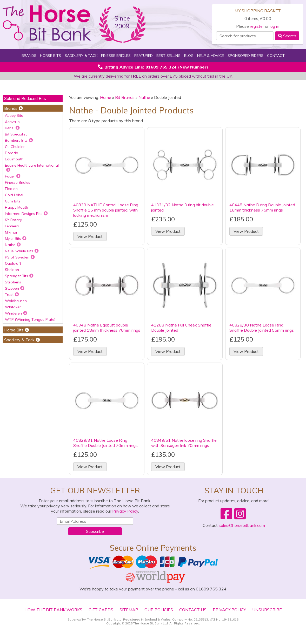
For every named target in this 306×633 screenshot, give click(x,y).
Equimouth (14, 159)
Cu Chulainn (15, 146)
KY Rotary (13, 219)
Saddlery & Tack (81, 55)
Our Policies (158, 609)
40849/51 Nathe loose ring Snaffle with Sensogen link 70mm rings (184, 443)
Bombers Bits (19, 140)
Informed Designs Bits (26, 213)
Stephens (13, 282)
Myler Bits (15, 238)
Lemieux (12, 226)
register (257, 26)
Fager (13, 176)
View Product (90, 236)
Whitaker (13, 307)
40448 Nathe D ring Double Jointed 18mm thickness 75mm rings (262, 207)
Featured (143, 55)
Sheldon (12, 269)
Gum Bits (12, 201)
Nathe (13, 244)
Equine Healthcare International (32, 167)
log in (274, 26)
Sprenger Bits (19, 276)
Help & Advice (210, 55)
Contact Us (193, 609)
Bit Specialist (16, 134)
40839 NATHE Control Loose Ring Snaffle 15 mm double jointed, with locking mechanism (105, 210)
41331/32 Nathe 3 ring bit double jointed (182, 207)
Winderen (16, 313)
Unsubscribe (267, 609)
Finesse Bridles (116, 55)
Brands (29, 55)
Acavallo (12, 121)
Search (287, 35)
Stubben (14, 288)
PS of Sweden (20, 257)
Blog (189, 55)
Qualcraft (13, 263)
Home (105, 97)
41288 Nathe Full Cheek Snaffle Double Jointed (181, 327)
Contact (276, 55)
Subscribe (95, 531)
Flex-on (11, 188)
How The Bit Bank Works (53, 609)
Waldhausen (16, 300)
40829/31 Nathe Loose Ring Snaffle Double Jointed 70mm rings (105, 443)
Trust (12, 294)
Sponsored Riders (245, 55)
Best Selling (168, 55)
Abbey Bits (14, 115)
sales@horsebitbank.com (242, 525)
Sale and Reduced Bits (25, 98)
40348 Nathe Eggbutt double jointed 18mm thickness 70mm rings (106, 327)
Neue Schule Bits (22, 251)
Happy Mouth (16, 207)
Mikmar (11, 232)
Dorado (11, 153)
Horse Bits (50, 55)
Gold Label (14, 195)
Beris (12, 128)
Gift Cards (101, 609)
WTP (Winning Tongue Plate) (30, 319)
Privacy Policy (125, 511)
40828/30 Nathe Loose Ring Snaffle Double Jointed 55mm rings (261, 327)
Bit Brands (125, 97)
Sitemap (128, 609)
